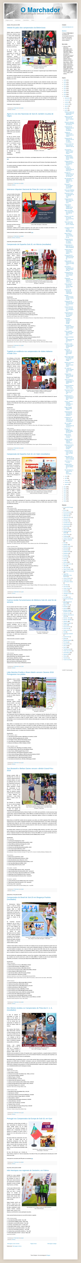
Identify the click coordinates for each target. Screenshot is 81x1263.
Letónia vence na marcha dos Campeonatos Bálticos (68, 251)
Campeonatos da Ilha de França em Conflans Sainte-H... (69, 314)
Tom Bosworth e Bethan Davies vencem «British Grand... (69, 157)
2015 (65, 491)
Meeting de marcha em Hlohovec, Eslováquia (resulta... (69, 446)
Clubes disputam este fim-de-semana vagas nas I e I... (69, 285)
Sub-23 (65, 647)
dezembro (67, 98)
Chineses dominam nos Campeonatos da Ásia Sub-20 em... (69, 339)
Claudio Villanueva (67, 538)
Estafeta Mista (66, 551)
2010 (65, 501)
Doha (64, 542)
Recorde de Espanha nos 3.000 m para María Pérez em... (68, 352)
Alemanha (65, 519)
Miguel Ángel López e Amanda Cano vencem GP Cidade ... (69, 358)
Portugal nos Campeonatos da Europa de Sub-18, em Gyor (29, 1119)
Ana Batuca (66, 521)
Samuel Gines (66, 643)
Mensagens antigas (51, 1243)
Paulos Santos (66, 630)
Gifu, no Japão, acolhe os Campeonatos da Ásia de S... (69, 425)
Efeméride (65, 548)
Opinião (65, 625)
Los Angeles (66, 597)
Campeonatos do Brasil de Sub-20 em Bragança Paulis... (69, 163)
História (65, 562)
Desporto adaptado (67, 539)
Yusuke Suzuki (66, 659)
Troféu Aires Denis (67, 650)
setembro (67, 104)
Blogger (48, 1255)
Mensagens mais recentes (13, 1243)
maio (66, 476)
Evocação (65, 556)
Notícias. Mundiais (67, 619)
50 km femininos (67, 512)
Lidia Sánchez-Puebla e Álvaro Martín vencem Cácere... (69, 151)
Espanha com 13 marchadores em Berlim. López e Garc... (69, 397)
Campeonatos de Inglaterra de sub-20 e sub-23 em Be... (69, 257)
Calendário (26, 20)
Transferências (66, 649)
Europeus (65, 555)
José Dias (65, 584)
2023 (65, 86)
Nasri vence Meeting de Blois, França (69, 190)
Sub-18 (65, 645)
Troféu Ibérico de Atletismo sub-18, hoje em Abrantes (69, 458)
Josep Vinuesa (66, 588)
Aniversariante (66, 524)
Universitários (66, 652)
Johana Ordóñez (67, 578)
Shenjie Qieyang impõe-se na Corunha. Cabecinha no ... (69, 441)
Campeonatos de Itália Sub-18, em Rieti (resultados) (69, 246)
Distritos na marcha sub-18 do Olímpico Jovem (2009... (69, 364)
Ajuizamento (66, 514)
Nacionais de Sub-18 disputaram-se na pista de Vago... (69, 195)
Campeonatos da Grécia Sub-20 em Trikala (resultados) (69, 241)
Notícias (13, 109)
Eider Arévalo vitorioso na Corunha (68, 436)
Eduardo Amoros (67, 546)
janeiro (66, 484)
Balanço (65, 528)
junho (66, 110)
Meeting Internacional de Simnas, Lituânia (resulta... (69, 297)
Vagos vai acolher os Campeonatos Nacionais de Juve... (69, 212)
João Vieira (66, 567)
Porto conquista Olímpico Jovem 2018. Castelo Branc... (69, 333)
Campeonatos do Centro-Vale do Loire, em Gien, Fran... (69, 452)
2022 (65, 88)
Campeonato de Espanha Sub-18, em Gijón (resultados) (28, 454)
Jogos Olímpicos (67, 569)
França (65, 558)
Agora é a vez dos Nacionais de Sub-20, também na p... (69, 118)
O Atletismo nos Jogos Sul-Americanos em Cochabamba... (69, 419)
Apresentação (66, 526)
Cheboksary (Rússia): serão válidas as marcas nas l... (69, 280)
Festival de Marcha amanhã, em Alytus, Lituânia (69, 387)
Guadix (65, 560)
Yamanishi (65, 658)
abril (66, 478)
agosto (66, 106)
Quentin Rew (66, 636)
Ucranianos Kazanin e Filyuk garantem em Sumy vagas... (69, 229)
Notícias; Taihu (66, 618)
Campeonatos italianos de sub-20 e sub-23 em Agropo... (69, 375)
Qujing (64, 638)
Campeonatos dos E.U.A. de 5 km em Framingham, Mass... (69, 308)
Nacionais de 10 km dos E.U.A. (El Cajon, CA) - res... (69, 391)
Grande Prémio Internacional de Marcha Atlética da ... (69, 466)
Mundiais (65, 606)
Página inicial (9, 20)
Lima (64, 595)
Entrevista (65, 549)
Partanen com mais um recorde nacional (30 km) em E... (69, 218)
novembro (67, 100)
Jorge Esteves (66, 580)
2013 (65, 495)
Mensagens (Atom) (17, 1246)
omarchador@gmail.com (67, 27)
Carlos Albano (66, 534)
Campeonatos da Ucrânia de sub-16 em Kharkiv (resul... (69, 274)
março (66, 480)
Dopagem (65, 544)
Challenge (65, 536)
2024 (65, 84)
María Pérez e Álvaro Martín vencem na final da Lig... (69, 235)
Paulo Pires (66, 628)
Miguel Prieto (66, 605)
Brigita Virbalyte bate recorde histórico (68, 408)
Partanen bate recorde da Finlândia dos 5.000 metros (68, 291)
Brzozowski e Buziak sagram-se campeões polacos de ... (69, 186)
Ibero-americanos (67, 564)
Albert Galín (66, 515)
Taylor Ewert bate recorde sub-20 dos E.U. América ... (69, 223)
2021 (65, 90)
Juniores (65, 590)
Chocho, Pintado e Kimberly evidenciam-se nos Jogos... (69, 403)
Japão (64, 565)
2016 (65, 488)
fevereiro (67, 482)
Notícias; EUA (66, 613)
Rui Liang (65, 642)
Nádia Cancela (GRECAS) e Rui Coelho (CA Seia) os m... (69, 262)
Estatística (65, 553)
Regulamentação (67, 640)
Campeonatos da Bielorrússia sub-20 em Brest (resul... (69, 200)
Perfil (64, 632)
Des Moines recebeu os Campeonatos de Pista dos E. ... (69, 168)
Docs (32, 20)
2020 (65, 92)
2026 (65, 80)
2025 (65, 82)
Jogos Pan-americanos (68, 571)
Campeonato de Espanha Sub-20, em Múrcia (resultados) (29, 244)
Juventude (65, 591)
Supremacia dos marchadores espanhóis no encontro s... (68, 413)
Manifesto (18, 20)
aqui (8, 159)
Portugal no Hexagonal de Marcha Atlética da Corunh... (69, 430)
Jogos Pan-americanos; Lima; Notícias (67, 575)
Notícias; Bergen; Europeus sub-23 (67, 611)
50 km (64, 510)
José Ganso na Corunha (68, 461)
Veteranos (18, 237)
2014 (65, 493)
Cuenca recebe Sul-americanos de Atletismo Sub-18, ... (69, 145)
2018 (65, 96)
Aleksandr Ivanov (67, 517)
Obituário (65, 621)
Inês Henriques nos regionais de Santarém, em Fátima (28, 1170)
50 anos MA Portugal (68, 507)
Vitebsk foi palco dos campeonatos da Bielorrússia (26, 28)
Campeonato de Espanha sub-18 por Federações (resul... (69, 303)
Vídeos (65, 656)
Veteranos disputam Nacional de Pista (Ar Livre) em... (69, 123)
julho (66, 108)
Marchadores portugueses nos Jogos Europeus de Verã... (69, 268)
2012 (65, 497)
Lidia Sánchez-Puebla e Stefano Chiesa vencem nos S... (69, 327)
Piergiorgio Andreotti (68, 633)
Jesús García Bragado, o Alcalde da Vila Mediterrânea (69, 206)
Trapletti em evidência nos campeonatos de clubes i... (69, 134)
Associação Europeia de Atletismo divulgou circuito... (68, 321)
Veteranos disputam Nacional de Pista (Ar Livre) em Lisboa (29, 189)
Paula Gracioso (66, 626)
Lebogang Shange (67, 593)
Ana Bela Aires (66, 522)
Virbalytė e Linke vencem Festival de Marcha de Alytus (69, 345)
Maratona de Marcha (68, 598)
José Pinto (65, 586)
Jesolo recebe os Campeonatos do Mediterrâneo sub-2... (69, 381)
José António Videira (68, 581)
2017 (65, 487)
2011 (65, 499)
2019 (65, 94)
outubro (67, 102)
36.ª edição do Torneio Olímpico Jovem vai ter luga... (69, 370)
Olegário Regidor (67, 623)
